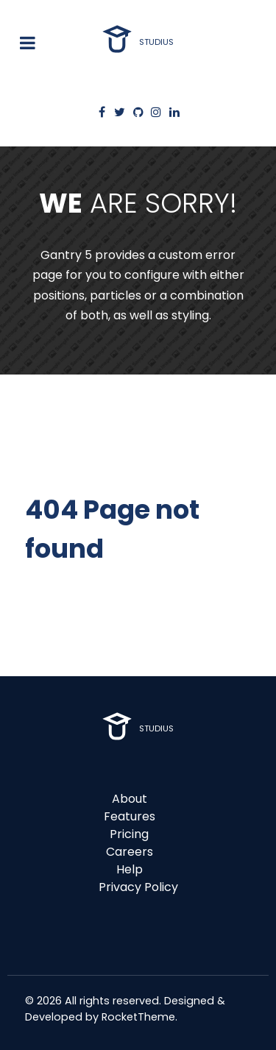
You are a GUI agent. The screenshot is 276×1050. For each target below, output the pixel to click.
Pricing (129, 834)
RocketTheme (138, 1017)
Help (129, 869)
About (129, 798)
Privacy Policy (138, 887)
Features (129, 816)
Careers (129, 851)
